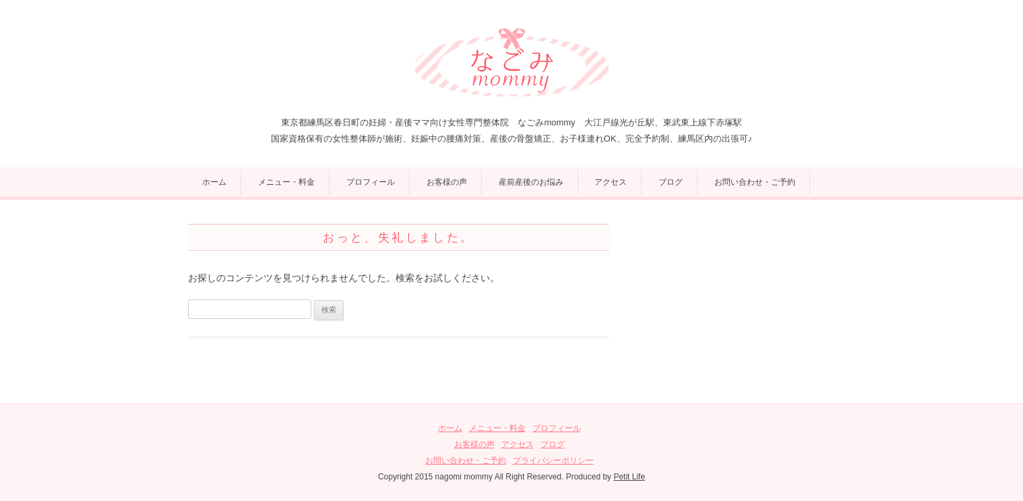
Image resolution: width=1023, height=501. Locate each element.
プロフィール (370, 182)
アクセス (610, 182)
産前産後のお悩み (531, 182)
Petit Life (629, 476)
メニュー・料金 (286, 182)
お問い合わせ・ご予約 (754, 182)
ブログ (670, 182)
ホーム (214, 182)
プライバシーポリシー (553, 460)
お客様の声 (447, 182)
